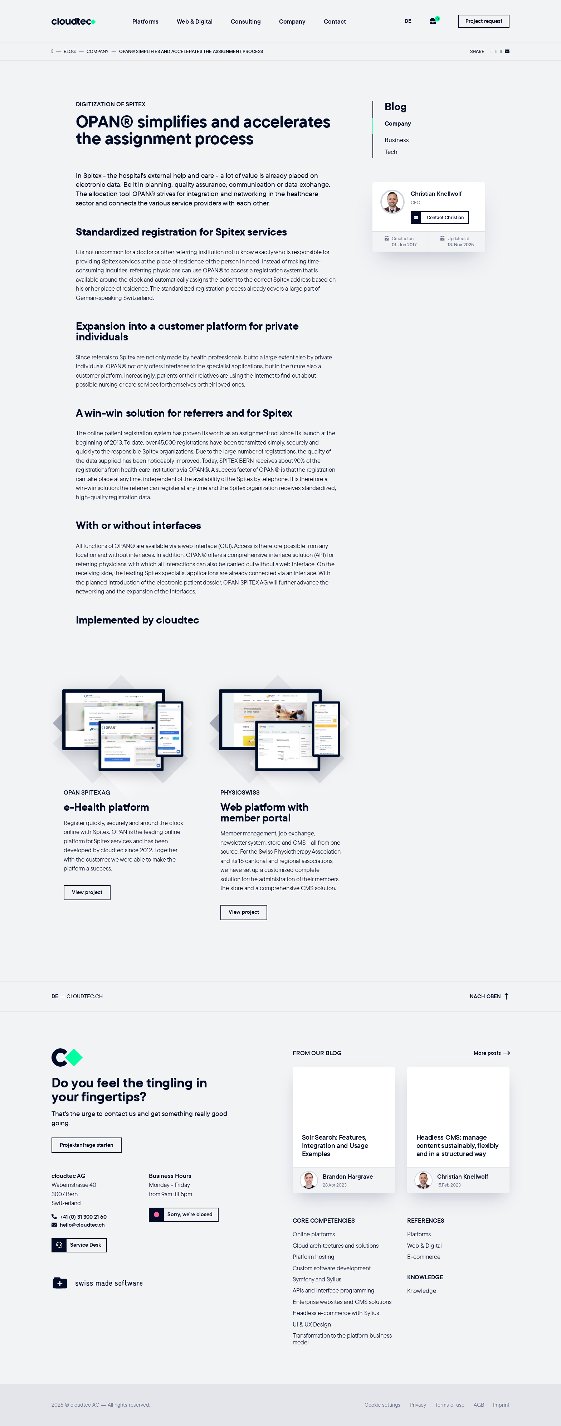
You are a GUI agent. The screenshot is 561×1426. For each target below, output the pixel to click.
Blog (70, 51)
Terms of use (449, 1405)
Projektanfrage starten (86, 1144)
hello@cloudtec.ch (78, 1224)
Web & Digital (195, 21)
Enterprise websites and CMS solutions (342, 1301)
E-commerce (423, 1256)
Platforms (145, 21)
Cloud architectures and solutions (336, 1245)
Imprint (501, 1405)
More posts (491, 1053)
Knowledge (421, 1290)
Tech (391, 151)
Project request (483, 21)
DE (408, 21)
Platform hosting (314, 1256)
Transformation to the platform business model (342, 1339)
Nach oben (489, 996)
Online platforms (314, 1234)
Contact (335, 21)
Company (292, 21)
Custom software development (332, 1268)
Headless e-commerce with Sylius (336, 1312)
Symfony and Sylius (317, 1279)
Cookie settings (382, 1405)
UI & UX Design (312, 1324)
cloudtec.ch (85, 996)
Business (397, 140)
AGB (479, 1405)
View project (87, 892)
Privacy (418, 1405)
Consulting (246, 21)
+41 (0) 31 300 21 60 (79, 1216)
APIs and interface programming (334, 1290)
